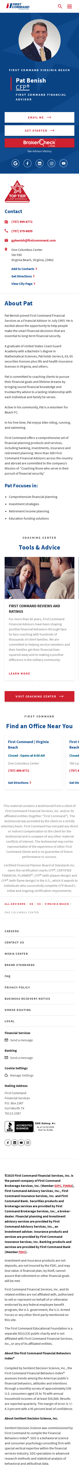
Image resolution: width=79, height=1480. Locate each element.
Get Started (36, 130)
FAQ (8, 976)
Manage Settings (21, 1075)
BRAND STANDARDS (20, 965)
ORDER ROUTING (18, 1010)
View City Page (21, 283)
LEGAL (10, 1021)
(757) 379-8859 (21, 231)
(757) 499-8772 (21, 221)
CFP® (22, 87)
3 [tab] (46, 686)
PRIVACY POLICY (17, 987)
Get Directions (22, 276)
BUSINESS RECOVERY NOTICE (27, 999)
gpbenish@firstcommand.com (33, 240)
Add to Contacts (22, 269)
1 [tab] (33, 686)
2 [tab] (39, 686)
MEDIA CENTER (16, 954)
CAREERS (12, 931)
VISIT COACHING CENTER (36, 696)
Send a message (21, 1040)
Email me (36, 117)
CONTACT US (14, 942)
